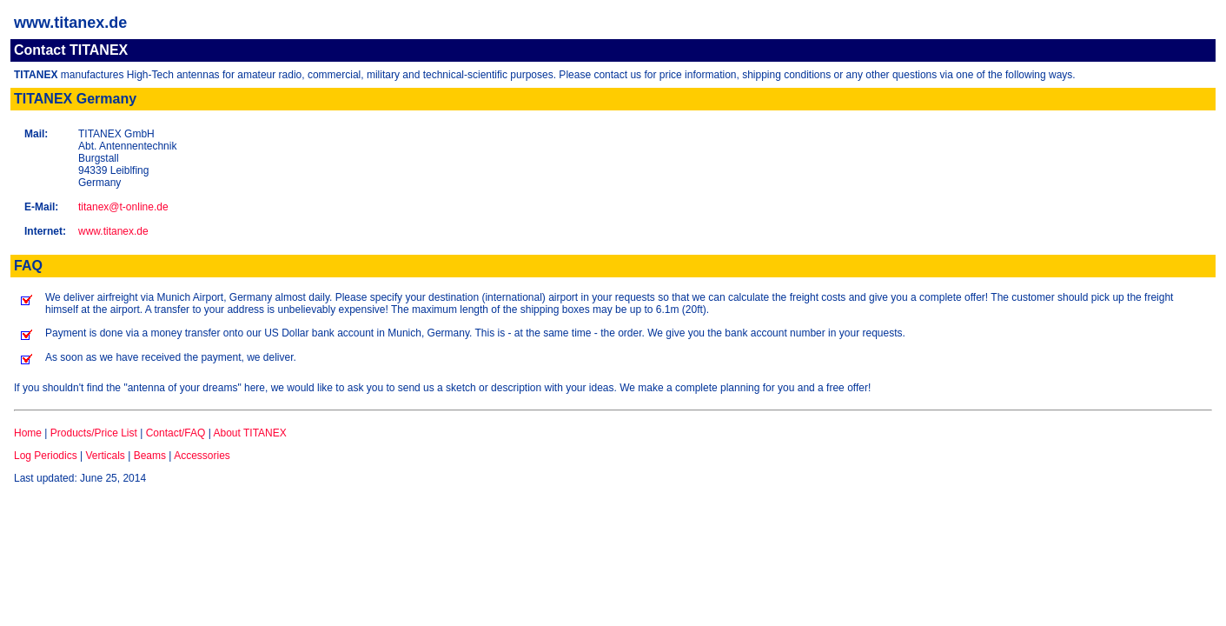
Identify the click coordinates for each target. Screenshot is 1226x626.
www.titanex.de (113, 231)
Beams (150, 456)
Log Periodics (45, 456)
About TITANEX (249, 433)
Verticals (105, 456)
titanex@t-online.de (123, 207)
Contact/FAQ (176, 433)
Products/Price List (93, 433)
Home (28, 433)
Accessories (202, 456)
